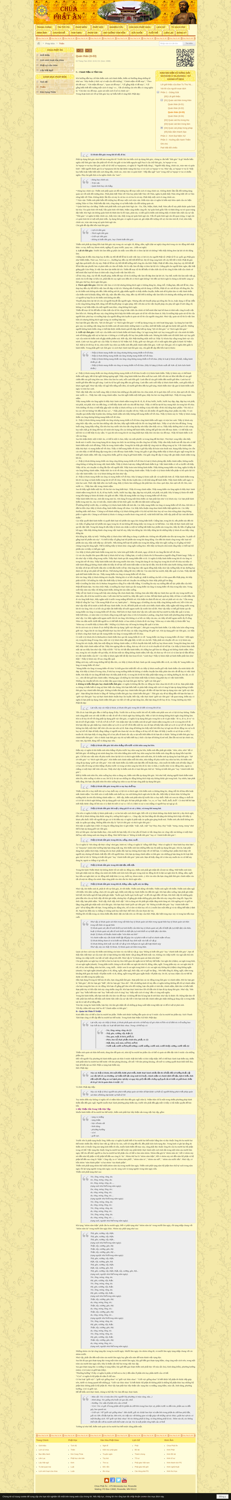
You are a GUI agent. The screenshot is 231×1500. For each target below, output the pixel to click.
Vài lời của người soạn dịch (173, 88)
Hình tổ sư (171, 1458)
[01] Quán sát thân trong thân (177, 100)
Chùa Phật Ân (172, 1446)
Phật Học (72, 1440)
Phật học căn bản (78, 1458)
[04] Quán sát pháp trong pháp (178, 128)
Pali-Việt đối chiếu (169, 147)
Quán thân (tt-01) (176, 104)
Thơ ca (105, 1463)
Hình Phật (171, 1450)
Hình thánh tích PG (174, 1463)
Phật (136, 1446)
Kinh (72, 1463)
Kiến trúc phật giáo (110, 1450)
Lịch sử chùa (44, 1450)
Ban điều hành (44, 1454)
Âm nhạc (106, 1471)
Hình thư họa (172, 1471)
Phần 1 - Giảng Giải (170, 92)
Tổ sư (137, 1458)
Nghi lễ (105, 1446)
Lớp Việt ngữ (44, 1463)
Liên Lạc (42, 1458)
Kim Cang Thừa (77, 1454)
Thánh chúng (140, 1454)
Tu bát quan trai (45, 1467)
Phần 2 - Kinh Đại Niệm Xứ (173, 136)
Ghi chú (164, 144)
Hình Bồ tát (171, 1454)
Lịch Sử (136, 1440)
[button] (45, 27)
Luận (73, 1471)
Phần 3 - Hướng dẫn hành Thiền (176, 140)
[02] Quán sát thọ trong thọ (176, 120)
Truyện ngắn (107, 1454)
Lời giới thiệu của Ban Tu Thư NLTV (177, 84)
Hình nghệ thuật (173, 1467)
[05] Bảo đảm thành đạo (175, 132)
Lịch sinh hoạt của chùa (48, 1471)
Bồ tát (137, 1450)
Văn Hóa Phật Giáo (109, 1440)
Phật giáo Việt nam (142, 1463)
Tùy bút (106, 1458)
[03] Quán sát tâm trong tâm (177, 124)
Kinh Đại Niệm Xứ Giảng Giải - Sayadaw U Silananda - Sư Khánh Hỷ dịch (175, 76)
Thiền (73, 1450)
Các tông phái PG (142, 1471)
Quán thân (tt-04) (176, 116)
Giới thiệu (42, 1446)
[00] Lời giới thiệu (172, 96)
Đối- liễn (106, 1467)
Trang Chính (42, 1440)
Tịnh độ (74, 1446)
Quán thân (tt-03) (176, 112)
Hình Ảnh (168, 1440)
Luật (72, 1467)
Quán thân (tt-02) (176, 108)
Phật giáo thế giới (142, 1467)
